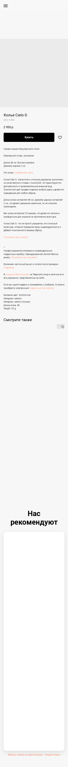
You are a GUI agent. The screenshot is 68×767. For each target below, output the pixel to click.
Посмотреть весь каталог (16, 237)
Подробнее (9, 267)
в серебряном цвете (23, 172)
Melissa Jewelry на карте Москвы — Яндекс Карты (34, 755)
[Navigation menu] (6, 6)
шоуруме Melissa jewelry (17, 274)
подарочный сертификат (41, 288)
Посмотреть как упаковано (24, 257)
